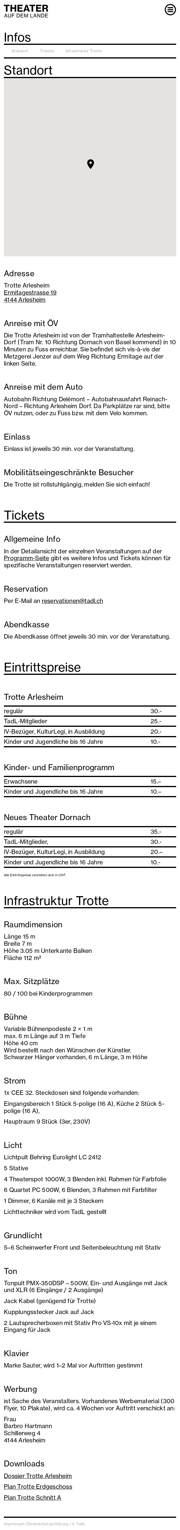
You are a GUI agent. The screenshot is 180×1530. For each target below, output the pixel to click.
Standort (20, 50)
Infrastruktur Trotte (84, 50)
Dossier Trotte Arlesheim (38, 1476)
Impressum (14, 1523)
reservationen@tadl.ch (72, 600)
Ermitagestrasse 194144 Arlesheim (30, 296)
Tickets (47, 50)
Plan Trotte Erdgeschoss (38, 1486)
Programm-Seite (26, 558)
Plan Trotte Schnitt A (32, 1497)
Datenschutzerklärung (48, 1523)
